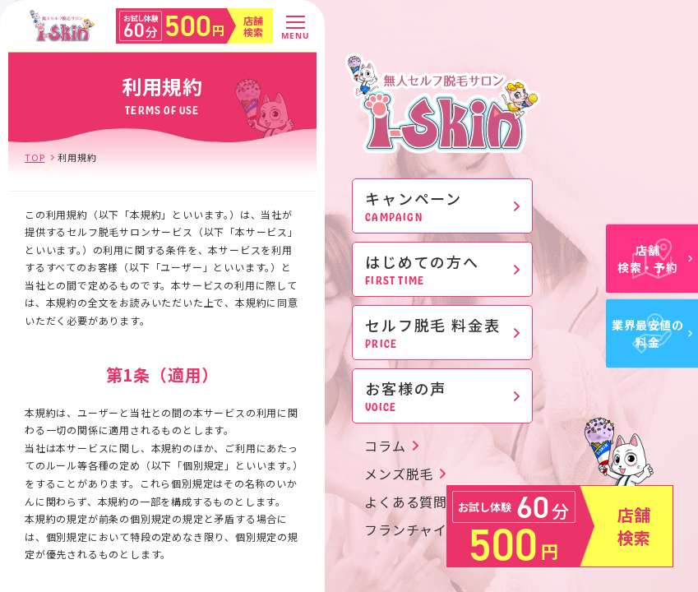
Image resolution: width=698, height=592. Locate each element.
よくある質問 (405, 501)
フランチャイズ (412, 529)
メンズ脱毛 (398, 473)
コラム (384, 446)
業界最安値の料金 (652, 333)
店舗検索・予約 (654, 258)
